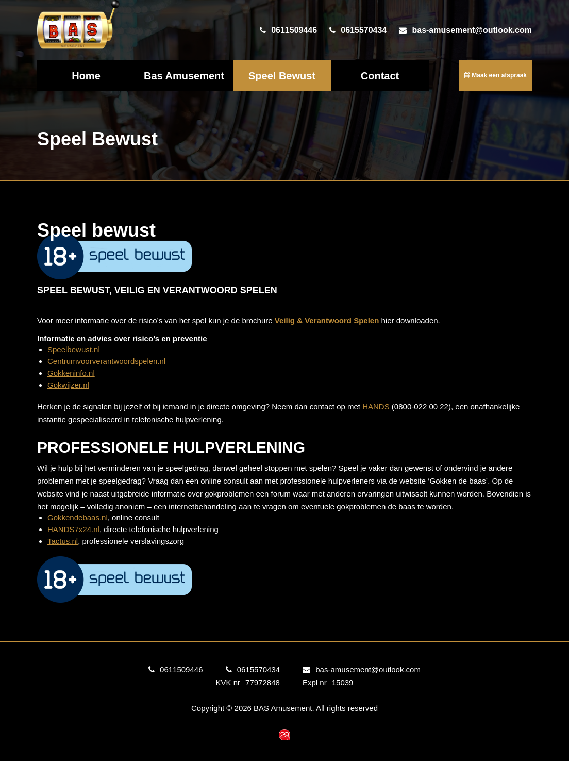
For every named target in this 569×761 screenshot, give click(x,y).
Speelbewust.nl (73, 349)
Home (86, 75)
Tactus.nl (62, 541)
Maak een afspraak (495, 75)
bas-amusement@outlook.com (472, 30)
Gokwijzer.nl (68, 384)
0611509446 (294, 30)
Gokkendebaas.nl (77, 517)
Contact (380, 75)
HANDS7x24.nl (73, 529)
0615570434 (364, 30)
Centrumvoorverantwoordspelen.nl (106, 361)
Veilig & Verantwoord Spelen (327, 320)
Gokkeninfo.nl (71, 373)
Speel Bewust (281, 75)
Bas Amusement (184, 75)
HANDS (376, 406)
